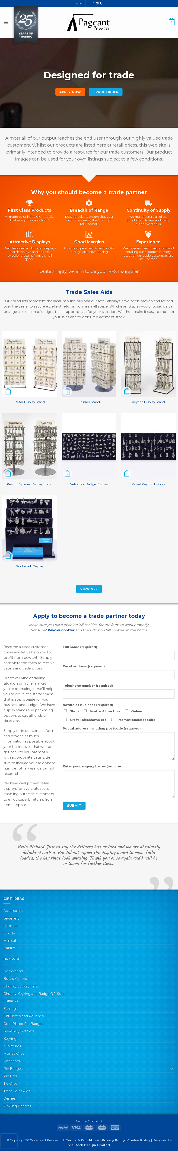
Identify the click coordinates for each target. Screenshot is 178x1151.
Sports (9, 933)
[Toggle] (172, 1068)
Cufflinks (10, 1001)
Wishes (9, 1098)
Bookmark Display (30, 566)
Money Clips (13, 1053)
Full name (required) (80, 647)
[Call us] (101, 3)
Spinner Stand (89, 402)
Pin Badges (12, 1069)
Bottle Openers (16, 979)
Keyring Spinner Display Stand (29, 484)
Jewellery (11, 918)
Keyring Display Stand (148, 402)
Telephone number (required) (88, 685)
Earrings (10, 1009)
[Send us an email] (97, 3)
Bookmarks (13, 971)
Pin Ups (10, 1076)
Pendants (11, 1061)
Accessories (13, 911)
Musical (9, 941)
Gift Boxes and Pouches (23, 1016)
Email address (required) (84, 666)
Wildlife (9, 948)
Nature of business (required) (88, 705)
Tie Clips (10, 1083)
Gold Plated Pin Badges (23, 1024)
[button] (6, 22)
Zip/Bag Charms (17, 1106)
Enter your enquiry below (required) (93, 766)
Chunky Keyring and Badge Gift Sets (33, 994)
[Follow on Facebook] (93, 3)
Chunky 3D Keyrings (20, 986)
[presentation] (9, 1141)
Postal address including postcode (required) (102, 728)
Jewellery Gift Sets (18, 1031)
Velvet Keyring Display (148, 484)
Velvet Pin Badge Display (89, 484)
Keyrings (10, 1039)
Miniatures (12, 1046)
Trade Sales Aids (16, 1091)
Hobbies (10, 926)
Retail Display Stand (30, 402)
